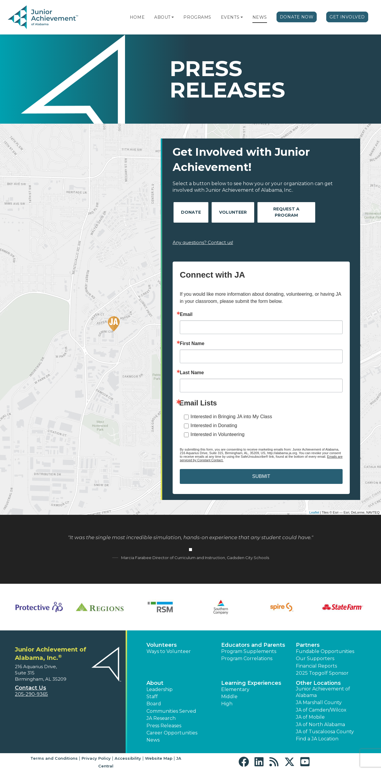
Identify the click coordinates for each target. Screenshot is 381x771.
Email (186, 314)
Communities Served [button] (171, 711)
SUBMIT (261, 476)
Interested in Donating (213, 425)
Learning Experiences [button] (251, 683)
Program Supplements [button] (248, 651)
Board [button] (153, 704)
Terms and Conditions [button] (54, 758)
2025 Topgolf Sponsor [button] (322, 673)
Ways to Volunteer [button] (168, 651)
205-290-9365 (31, 694)
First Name (192, 343)
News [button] (153, 740)
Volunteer (233, 212)
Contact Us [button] (30, 687)
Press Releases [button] (163, 725)
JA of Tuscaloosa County (325, 731)
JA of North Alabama (320, 724)
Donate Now (297, 17)
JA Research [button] (161, 718)
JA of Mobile (310, 717)
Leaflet (314, 512)
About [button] (154, 683)
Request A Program (286, 212)
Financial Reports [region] (316, 666)
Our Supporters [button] (315, 658)
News (259, 17)
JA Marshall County (319, 702)
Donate (191, 212)
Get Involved (347, 17)
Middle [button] (229, 696)
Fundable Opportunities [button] (325, 651)
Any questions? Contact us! (203, 242)
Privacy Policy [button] (96, 758)
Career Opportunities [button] (171, 733)
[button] (172, 17)
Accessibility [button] (128, 758)
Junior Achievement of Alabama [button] (323, 692)
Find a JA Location (317, 739)
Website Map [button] (158, 758)
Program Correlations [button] (246, 658)
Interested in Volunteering (217, 434)
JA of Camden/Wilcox (321, 710)
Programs (197, 17)
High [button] (226, 704)
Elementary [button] (235, 689)
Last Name (192, 372)
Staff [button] (152, 696)
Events (230, 17)
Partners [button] (308, 645)
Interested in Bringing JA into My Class (231, 416)
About (162, 17)
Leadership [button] (159, 689)
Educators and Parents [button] (253, 645)
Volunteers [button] (161, 645)
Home (137, 17)
